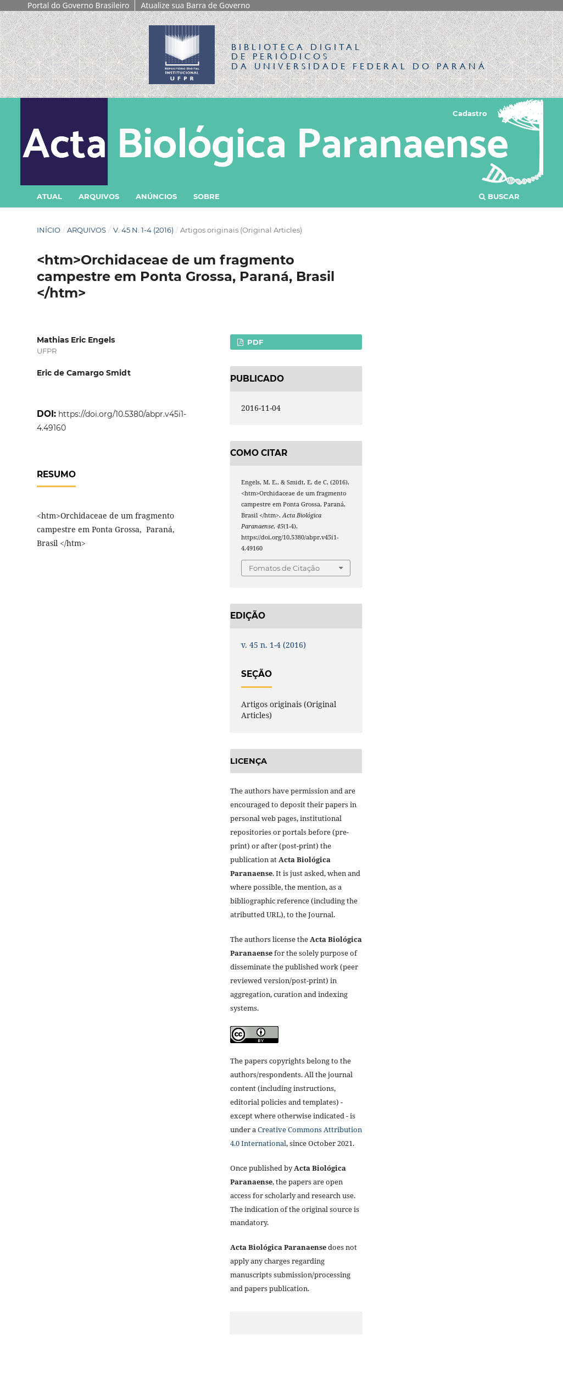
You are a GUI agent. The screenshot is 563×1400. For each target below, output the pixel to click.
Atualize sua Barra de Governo (195, 5)
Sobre (206, 196)
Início (48, 229)
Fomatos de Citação (284, 568)
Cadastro (470, 113)
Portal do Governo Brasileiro (78, 5)
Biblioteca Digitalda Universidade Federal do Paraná (359, 56)
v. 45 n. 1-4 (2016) (143, 229)
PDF (254, 342)
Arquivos (99, 196)
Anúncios (156, 196)
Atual (49, 196)
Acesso (513, 113)
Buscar (499, 196)
